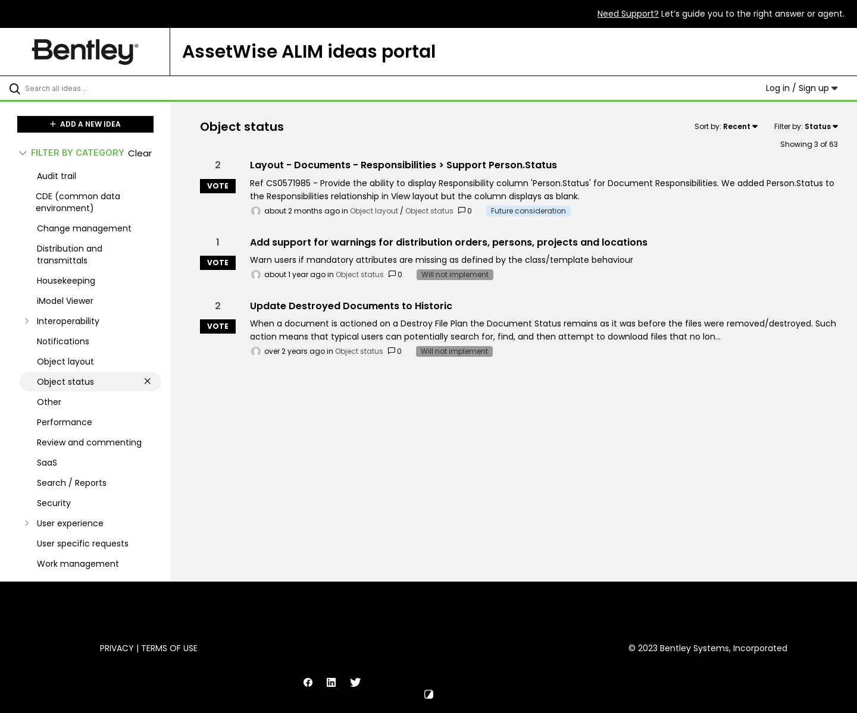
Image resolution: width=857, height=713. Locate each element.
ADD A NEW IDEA (85, 124)
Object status (429, 211)
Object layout (374, 211)
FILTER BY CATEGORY (71, 152)
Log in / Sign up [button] (802, 88)
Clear (140, 153)
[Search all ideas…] (100, 88)
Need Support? (628, 14)
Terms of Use (169, 648)
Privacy (117, 648)
